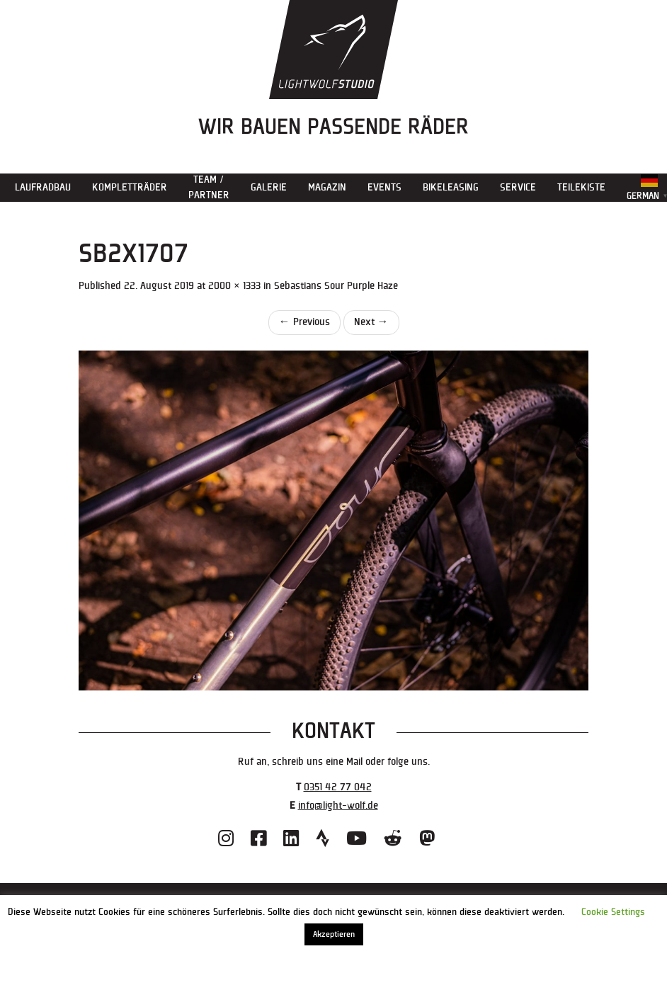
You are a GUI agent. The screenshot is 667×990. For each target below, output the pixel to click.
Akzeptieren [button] (334, 934)
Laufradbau (43, 187)
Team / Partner (208, 187)
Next (371, 322)
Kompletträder (129, 187)
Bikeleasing (451, 187)
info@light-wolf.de (338, 805)
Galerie (269, 187)
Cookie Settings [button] (613, 912)
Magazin (327, 187)
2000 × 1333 (234, 285)
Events (384, 187)
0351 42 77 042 (338, 787)
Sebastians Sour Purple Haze (336, 285)
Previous (304, 322)
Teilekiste (581, 187)
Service (518, 187)
